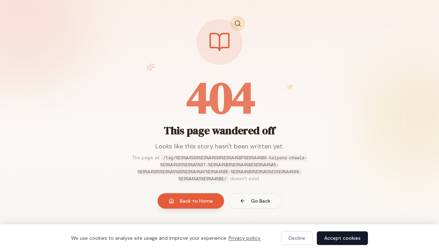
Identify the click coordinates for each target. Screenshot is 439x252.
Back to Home (191, 201)
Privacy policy (244, 238)
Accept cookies (342, 238)
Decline (296, 238)
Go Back (255, 201)
